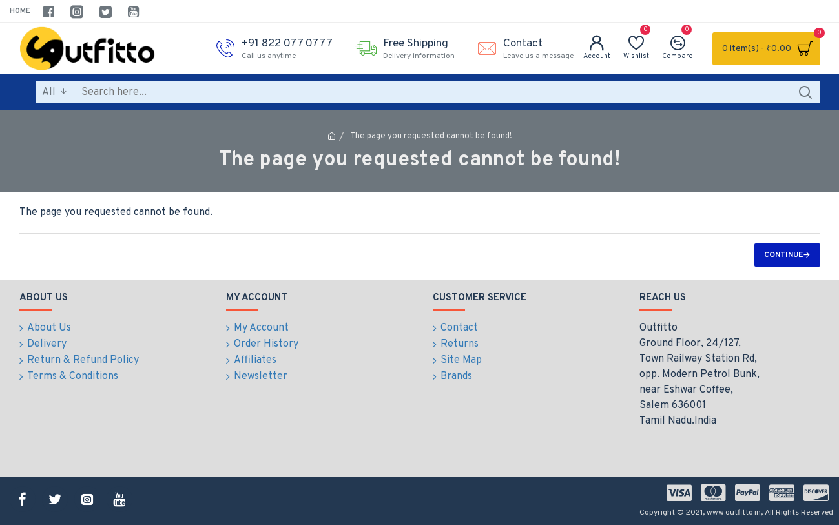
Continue (783, 255)
